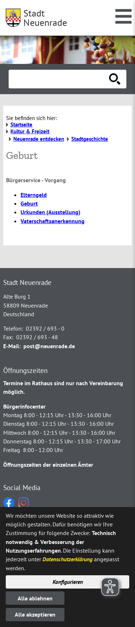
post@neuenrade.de (49, 346)
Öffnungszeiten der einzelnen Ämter (48, 464)
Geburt (29, 203)
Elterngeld (34, 194)
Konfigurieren (68, 581)
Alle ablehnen (35, 598)
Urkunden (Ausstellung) (50, 212)
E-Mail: (12, 346)
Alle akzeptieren (35, 614)
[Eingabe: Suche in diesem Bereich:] (59, 79)
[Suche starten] (115, 79)
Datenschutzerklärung (67, 559)
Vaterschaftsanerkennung (53, 221)
